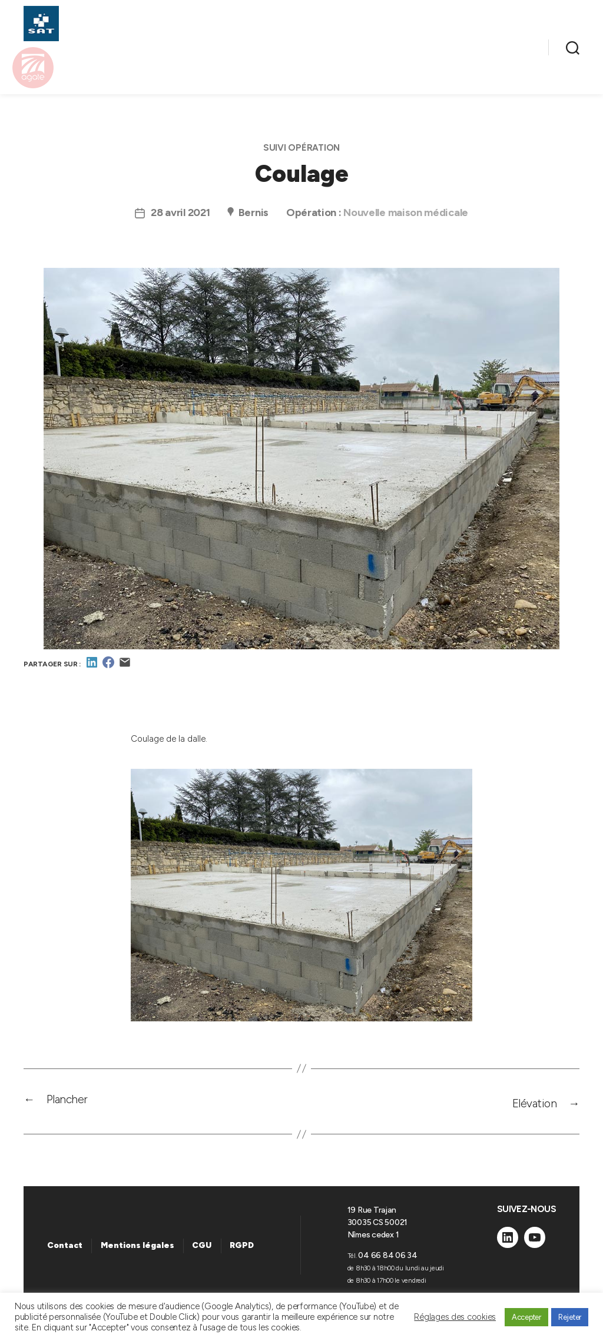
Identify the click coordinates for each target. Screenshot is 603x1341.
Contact (64, 1250)
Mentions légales (137, 1250)
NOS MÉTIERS (186, 41)
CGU (201, 1250)
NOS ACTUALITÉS (474, 41)
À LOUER (382, 41)
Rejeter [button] (569, 1317)
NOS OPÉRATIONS (289, 41)
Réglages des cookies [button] (455, 1317)
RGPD (242, 1250)
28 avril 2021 (180, 218)
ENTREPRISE (487, 58)
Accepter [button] (526, 1317)
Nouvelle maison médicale (405, 218)
